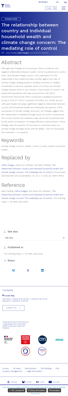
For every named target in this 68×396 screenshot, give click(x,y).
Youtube (54, 382)
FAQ (57, 368)
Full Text (9, 238)
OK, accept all (16, 390)
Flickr (40, 382)
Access (6, 368)
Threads (12, 382)
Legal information (34, 371)
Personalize (54, 390)
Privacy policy (35, 394)
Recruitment (30, 368)
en (65, 2)
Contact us (11, 308)
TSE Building (45, 368)
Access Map (9, 296)
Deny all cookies (36, 390)
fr (57, 2)
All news (17, 368)
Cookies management (12, 371)
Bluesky (27, 382)
